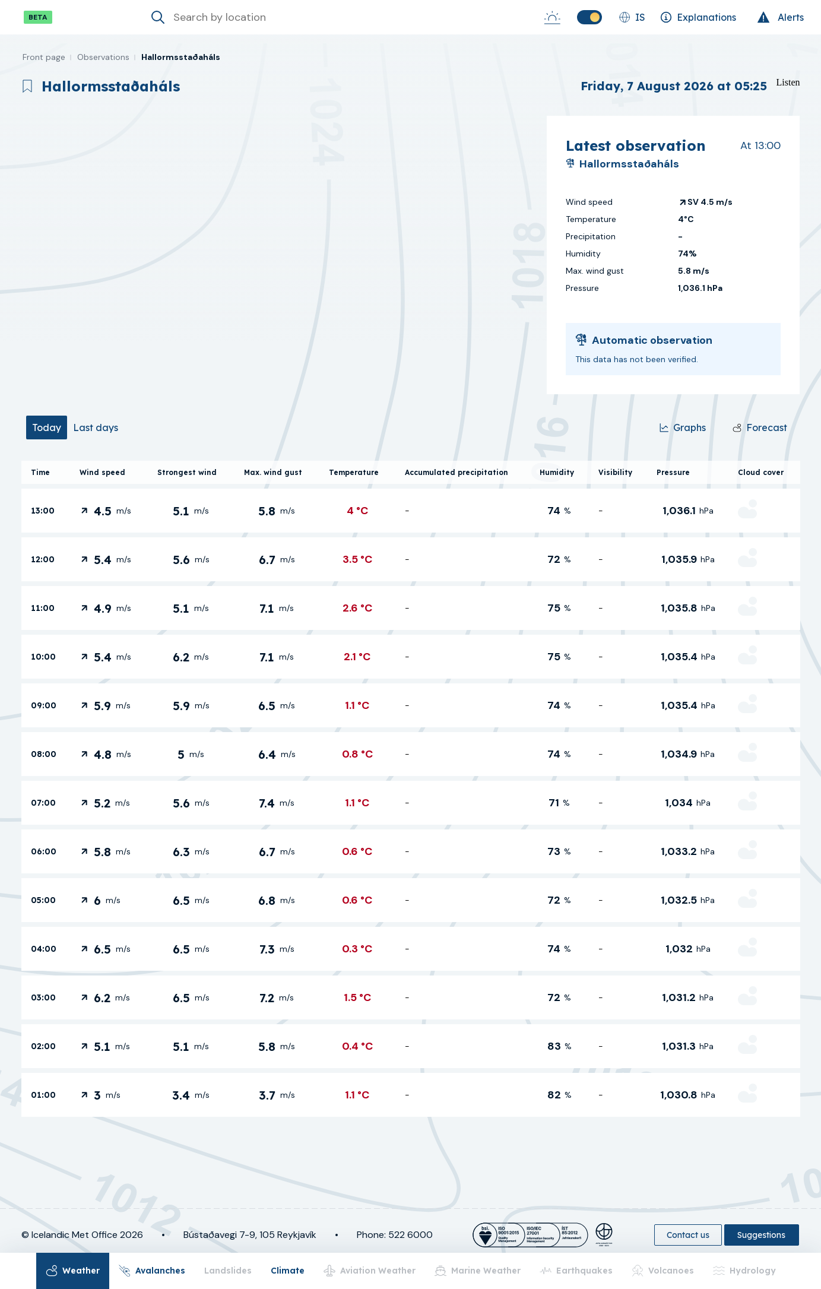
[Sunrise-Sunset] (552, 17)
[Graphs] (682, 427)
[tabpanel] (410, 789)
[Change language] (631, 17)
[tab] (46, 427)
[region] (279, 255)
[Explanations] (698, 17)
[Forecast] (760, 427)
